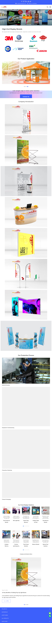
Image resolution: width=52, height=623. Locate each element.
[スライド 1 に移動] (17, 24)
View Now (27, 17)
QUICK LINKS (4, 621)
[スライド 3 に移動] (28, 24)
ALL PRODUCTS (5, 618)
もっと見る (6, 601)
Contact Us (26, 96)
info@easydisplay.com (21, 3)
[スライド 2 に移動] (23, 24)
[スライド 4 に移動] (34, 24)
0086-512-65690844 (33, 3)
